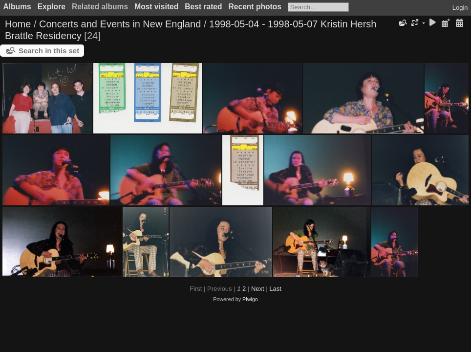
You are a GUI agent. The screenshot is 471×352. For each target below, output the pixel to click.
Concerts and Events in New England (120, 24)
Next (257, 288)
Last (275, 288)
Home (18, 24)
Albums (17, 6)
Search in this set (49, 50)
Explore (51, 6)
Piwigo (250, 299)
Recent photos (255, 6)
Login (460, 7)
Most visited (156, 6)
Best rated (203, 6)
